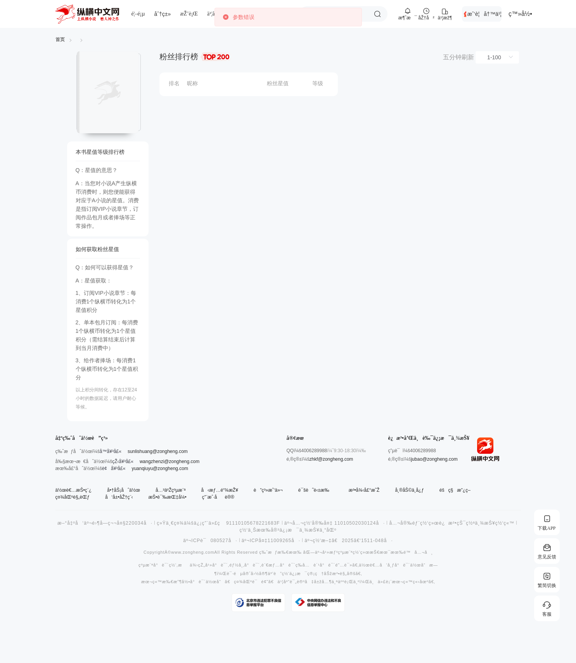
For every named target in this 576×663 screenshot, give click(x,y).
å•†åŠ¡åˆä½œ (123, 490)
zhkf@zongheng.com (331, 459)
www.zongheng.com (192, 552)
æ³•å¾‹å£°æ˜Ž (364, 490)
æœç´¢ (377, 14)
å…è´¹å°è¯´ (318, 565)
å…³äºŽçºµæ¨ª (170, 490)
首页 (60, 39)
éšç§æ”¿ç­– (454, 490)
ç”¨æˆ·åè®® (218, 497)
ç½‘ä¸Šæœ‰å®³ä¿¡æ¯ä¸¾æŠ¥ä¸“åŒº (288, 530)
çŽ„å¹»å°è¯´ (213, 565)
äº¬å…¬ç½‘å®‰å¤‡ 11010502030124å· (334, 523)
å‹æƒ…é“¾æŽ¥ (219, 490)
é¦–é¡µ (138, 14)
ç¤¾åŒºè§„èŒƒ (72, 497)
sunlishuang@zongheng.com (158, 451)
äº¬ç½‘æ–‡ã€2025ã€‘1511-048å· (348, 540)
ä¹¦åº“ (213, 14)
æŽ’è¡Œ (189, 14)
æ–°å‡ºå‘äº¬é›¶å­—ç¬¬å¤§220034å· (104, 523)
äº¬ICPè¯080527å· (210, 540)
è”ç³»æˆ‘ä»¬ (268, 490)
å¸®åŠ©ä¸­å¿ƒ (409, 490)
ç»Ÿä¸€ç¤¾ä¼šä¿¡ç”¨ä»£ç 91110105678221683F (218, 523)
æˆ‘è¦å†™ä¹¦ (484, 14)
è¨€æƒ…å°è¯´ (278, 565)
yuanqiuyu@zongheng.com (159, 468)
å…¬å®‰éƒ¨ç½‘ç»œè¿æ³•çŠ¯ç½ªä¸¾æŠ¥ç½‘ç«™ (451, 523)
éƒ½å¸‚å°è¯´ (244, 565)
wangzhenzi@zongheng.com (169, 461)
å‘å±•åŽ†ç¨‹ (119, 497)
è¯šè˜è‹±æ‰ (315, 490)
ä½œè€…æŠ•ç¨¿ (73, 490)
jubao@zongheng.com (434, 459)
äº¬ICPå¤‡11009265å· (271, 540)
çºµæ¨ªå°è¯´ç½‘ (157, 565)
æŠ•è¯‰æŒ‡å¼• (167, 497)
